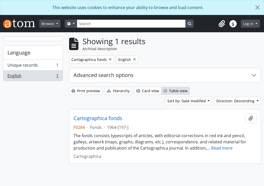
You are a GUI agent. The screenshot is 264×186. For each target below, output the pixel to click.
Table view (175, 90)
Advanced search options (103, 75)
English (33, 77)
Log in (248, 23)
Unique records (33, 66)
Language (18, 52)
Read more (222, 148)
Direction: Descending (235, 100)
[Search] (131, 24)
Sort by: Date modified (187, 100)
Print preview (85, 90)
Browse (48, 23)
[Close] (257, 7)
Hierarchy (118, 90)
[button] (221, 23)
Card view (147, 90)
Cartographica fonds (97, 118)
